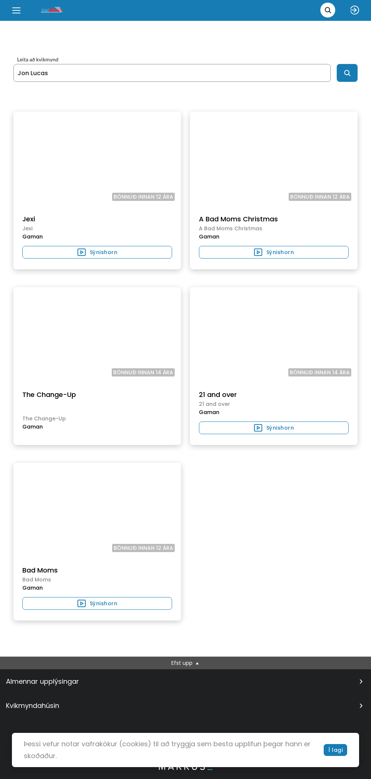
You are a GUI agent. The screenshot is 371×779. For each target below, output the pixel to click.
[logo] (52, 10)
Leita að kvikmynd (37, 59)
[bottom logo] (185, 768)
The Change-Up (49, 394)
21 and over (218, 394)
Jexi (28, 219)
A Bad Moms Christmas (238, 219)
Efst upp (185, 663)
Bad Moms (40, 570)
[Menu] (16, 10)
